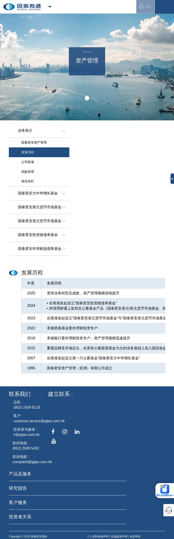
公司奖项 (27, 162)
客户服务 (18, 502)
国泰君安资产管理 (34, 142)
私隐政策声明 (119, 536)
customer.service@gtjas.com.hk (39, 421)
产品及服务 (20, 473)
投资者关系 (20, 516)
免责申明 (135, 536)
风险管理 (27, 172)
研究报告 (18, 488)
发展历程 (27, 152)
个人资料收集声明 (98, 536)
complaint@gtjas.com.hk (32, 462)
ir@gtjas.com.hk (26, 435)
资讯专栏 (27, 181)
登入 (145, 6)
